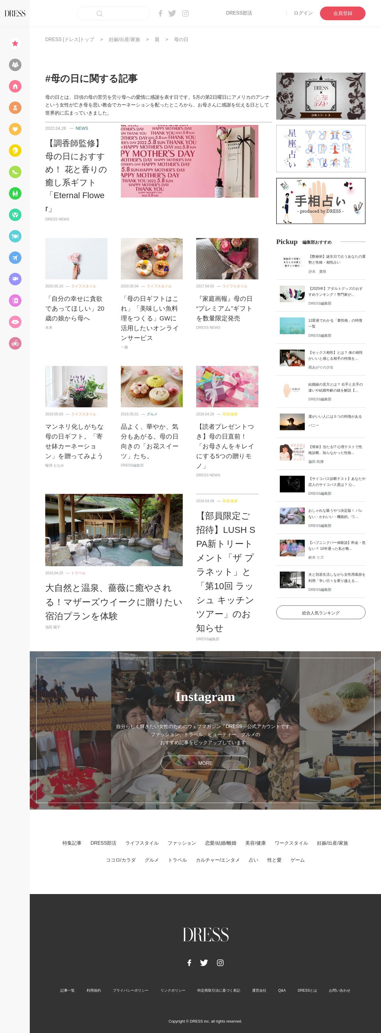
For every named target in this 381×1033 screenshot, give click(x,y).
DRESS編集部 (132, 465)
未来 (48, 327)
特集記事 (72, 843)
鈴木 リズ (316, 557)
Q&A (282, 990)
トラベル (78, 573)
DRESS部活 (239, 12)
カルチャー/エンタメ (218, 860)
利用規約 (94, 990)
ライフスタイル (83, 286)
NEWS (82, 128)
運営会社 (259, 990)
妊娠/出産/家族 (124, 39)
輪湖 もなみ (54, 465)
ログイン (303, 12)
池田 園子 (52, 627)
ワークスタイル (291, 843)
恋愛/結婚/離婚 (220, 843)
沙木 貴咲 (317, 272)
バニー (313, 425)
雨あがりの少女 (320, 367)
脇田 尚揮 (316, 462)
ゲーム (298, 860)
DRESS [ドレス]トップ (69, 39)
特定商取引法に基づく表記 (218, 990)
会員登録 (342, 13)
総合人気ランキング (321, 613)
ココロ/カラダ (121, 860)
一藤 (124, 347)
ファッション (182, 843)
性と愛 (274, 860)
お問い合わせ (339, 990)
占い (253, 860)
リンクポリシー (172, 990)
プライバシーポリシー (131, 990)
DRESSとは (307, 990)
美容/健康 (230, 414)
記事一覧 (67, 990)
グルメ (152, 414)
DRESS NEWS (57, 219)
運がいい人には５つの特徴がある (335, 416)
